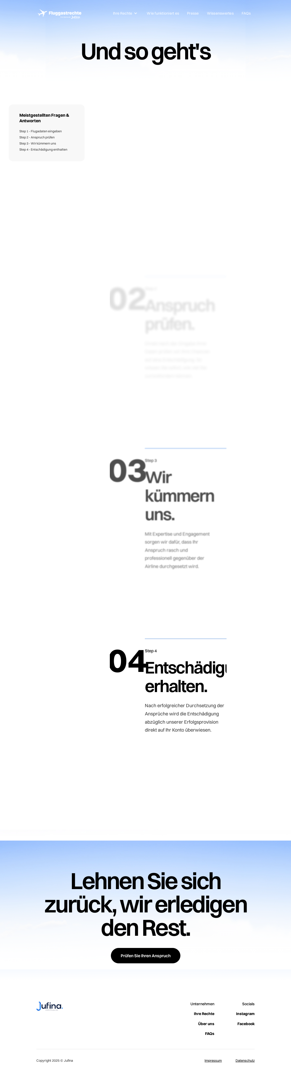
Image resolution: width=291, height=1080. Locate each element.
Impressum (213, 1060)
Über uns (206, 1023)
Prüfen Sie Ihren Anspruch (146, 955)
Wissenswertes (220, 13)
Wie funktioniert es (163, 13)
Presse (193, 13)
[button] (125, 13)
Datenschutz (245, 1060)
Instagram (245, 1013)
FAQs (246, 13)
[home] (58, 13)
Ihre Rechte (204, 1013)
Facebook (246, 1023)
